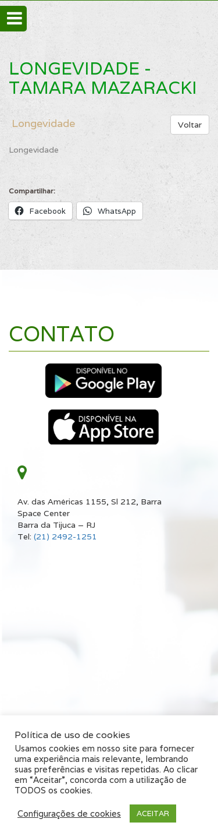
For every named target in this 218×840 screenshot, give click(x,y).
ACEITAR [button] (153, 813)
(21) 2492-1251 (65, 536)
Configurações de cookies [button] (69, 814)
